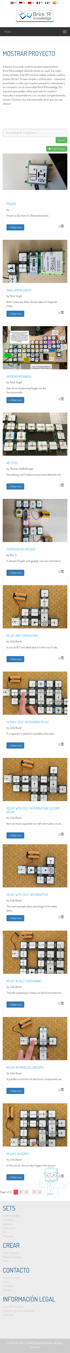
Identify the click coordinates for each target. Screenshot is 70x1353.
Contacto (8, 1286)
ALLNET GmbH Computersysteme (34, 1343)
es (56, 3)
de (22, 3)
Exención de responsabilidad (18, 1311)
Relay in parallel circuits (25, 1067)
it (47, 3)
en (13, 3)
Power (11, 204)
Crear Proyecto (11, 1253)
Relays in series (17, 1154)
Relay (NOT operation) (22, 636)
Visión (6, 1282)
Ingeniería (8, 1224)
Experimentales (11, 1215)
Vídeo (6, 1261)
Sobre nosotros (11, 1277)
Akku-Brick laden (18, 290)
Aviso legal (8, 1314)
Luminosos (9, 1219)
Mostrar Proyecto (12, 1257)
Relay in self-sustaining (23, 981)
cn (31, 3)
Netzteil (12, 463)
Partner (7, 1290)
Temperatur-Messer (20, 549)
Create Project (56, 148)
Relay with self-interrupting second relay (33, 810)
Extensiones (9, 1228)
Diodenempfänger (18, 377)
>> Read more (15, 227)
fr (40, 3)
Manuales (8, 1236)
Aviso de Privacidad (13, 1306)
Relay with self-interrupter (27, 895)
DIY (4, 1232)
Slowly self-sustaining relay (27, 722)
